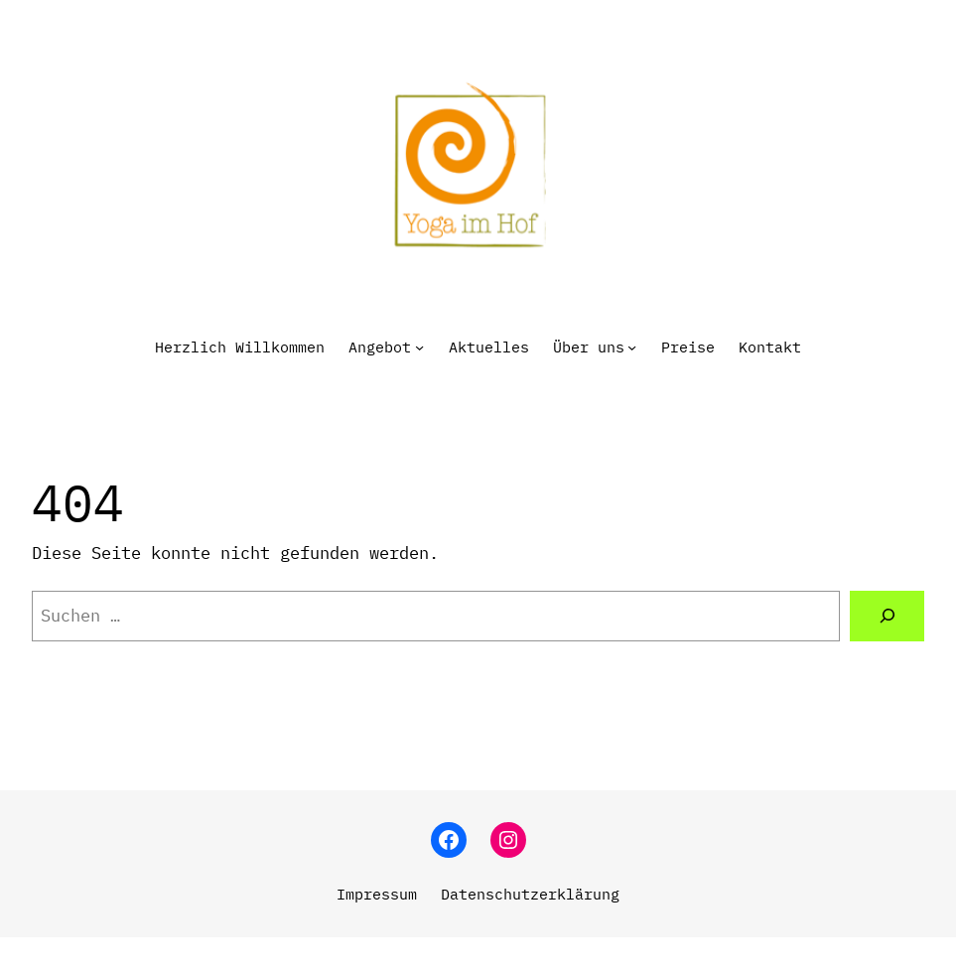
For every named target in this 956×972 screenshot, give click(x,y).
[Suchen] (887, 616)
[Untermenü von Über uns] (631, 347)
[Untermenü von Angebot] (419, 347)
